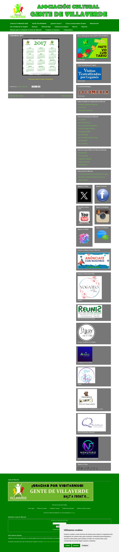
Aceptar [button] (67, 545)
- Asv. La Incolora (82, 143)
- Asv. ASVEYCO (82, 140)
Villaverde (84, 26)
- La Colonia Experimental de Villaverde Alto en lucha (93, 174)
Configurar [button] (85, 545)
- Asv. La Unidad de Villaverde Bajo (88, 137)
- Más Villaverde (82, 153)
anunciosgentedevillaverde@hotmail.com (54, 541)
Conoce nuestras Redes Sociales (76, 23)
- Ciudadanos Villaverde (84, 159)
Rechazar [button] (76, 545)
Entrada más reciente (16, 96)
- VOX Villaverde (82, 165)
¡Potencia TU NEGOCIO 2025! (19, 23)
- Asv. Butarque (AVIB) (84, 131)
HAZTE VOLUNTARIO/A (39, 23)
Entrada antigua (67, 96)
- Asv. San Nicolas (83, 134)
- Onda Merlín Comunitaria (85, 110)
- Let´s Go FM (82, 107)
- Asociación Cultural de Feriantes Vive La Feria (91, 177)
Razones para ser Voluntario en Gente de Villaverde (26, 30)
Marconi (74, 26)
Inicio (42, 96)
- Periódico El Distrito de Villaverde (87, 104)
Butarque (34, 26)
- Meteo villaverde (83, 180)
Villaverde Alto (94, 23)
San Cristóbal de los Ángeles (19, 26)
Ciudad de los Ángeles (61, 26)
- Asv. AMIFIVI (82, 119)
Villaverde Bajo (46, 26)
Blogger (73, 512)
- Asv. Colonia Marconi (84, 122)
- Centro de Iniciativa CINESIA (86, 128)
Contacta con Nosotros (53, 30)
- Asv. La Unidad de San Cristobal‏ (87, 125)
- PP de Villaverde (83, 156)
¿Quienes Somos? (56, 23)
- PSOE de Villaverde (84, 162)
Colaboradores (68, 30)
